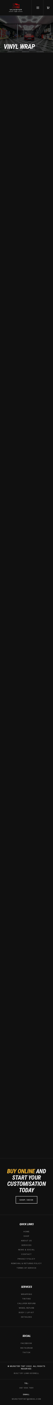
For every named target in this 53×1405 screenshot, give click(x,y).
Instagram (26, 1348)
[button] (48, 8)
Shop (26, 1236)
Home (26, 1231)
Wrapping (26, 1294)
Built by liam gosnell (26, 1373)
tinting (26, 1299)
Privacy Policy (26, 1259)
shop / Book (26, 1200)
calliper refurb (26, 1303)
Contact (26, 1254)
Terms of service (26, 1268)
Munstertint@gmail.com (26, 1399)
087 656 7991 (26, 1388)
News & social (26, 1250)
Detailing (26, 1317)
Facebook (26, 1343)
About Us (26, 1240)
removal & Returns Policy (26, 1263)
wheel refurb (26, 1308)
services (26, 1245)
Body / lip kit (26, 1312)
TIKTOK (26, 1352)
